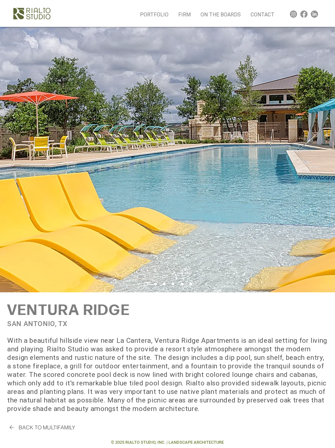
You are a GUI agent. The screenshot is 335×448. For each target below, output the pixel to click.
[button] (184, 14)
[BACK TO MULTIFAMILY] (41, 427)
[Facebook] (304, 14)
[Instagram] (293, 14)
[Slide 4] (173, 283)
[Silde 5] (182, 283)
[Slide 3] (164, 283)
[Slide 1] (146, 284)
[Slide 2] (155, 283)
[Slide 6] (190, 283)
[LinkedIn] (314, 14)
